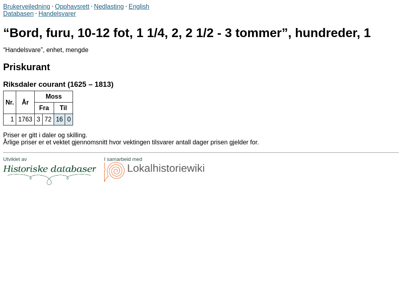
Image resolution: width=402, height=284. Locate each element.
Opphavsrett (72, 6)
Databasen (18, 13)
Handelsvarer (57, 13)
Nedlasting (109, 6)
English (139, 6)
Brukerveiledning (26, 6)
